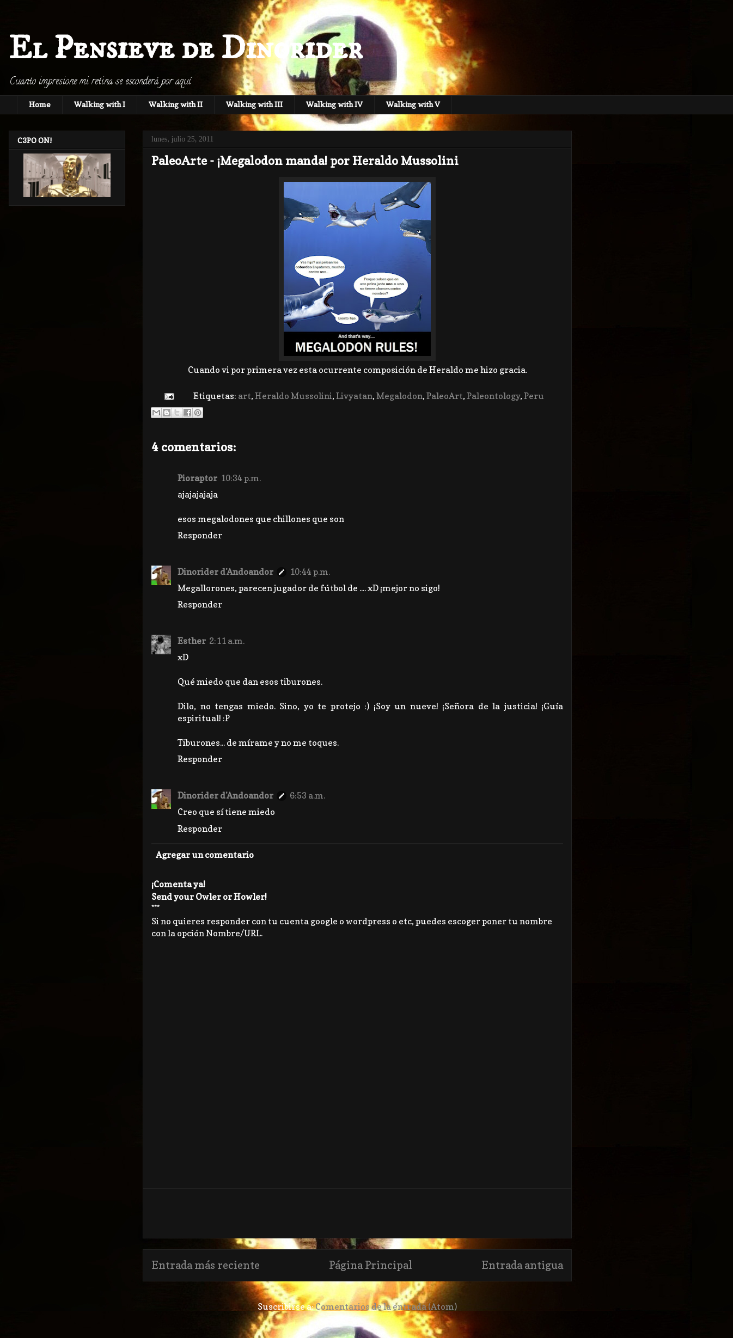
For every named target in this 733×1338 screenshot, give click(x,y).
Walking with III (254, 104)
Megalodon (399, 395)
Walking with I (99, 104)
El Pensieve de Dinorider (186, 48)
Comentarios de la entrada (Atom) (386, 1306)
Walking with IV (334, 104)
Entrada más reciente (205, 1265)
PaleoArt (444, 395)
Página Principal (370, 1265)
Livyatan (354, 395)
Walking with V (413, 104)
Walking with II (176, 104)
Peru (534, 395)
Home (40, 104)
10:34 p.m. (241, 477)
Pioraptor (197, 477)
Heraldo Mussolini (293, 395)
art (244, 395)
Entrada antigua (522, 1265)
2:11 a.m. (227, 640)
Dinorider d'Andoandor (225, 571)
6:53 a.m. (307, 795)
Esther (192, 640)
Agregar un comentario (205, 854)
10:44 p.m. (310, 571)
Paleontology (493, 395)
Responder (200, 535)
